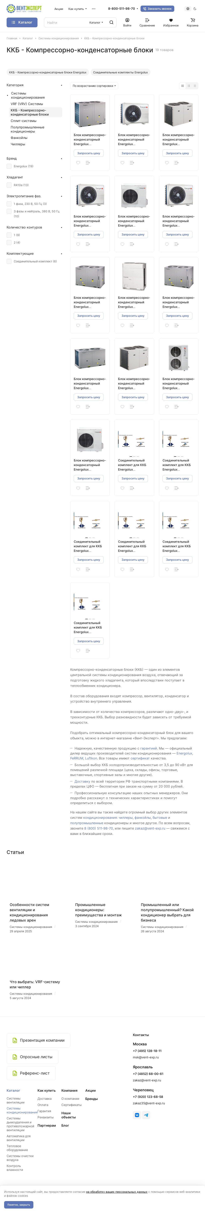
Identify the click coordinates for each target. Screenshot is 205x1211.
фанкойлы (143, 817)
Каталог (13, 1090)
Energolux (184, 753)
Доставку (82, 781)
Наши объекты (68, 1115)
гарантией (148, 748)
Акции (90, 1090)
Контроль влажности (15, 1168)
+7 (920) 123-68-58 (148, 1097)
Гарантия (44, 1111)
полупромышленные (86, 823)
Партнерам (46, 1125)
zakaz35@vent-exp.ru (149, 1103)
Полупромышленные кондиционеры (27, 129)
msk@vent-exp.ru (146, 1057)
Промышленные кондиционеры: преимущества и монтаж (98, 910)
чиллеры (126, 817)
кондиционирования (100, 817)
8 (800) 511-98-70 (98, 828)
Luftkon (91, 758)
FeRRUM (76, 758)
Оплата (42, 1105)
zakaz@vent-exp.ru (150, 828)
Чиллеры (18, 144)
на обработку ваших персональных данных (117, 1191)
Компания (69, 1090)
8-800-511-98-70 (121, 9)
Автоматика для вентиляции (18, 1138)
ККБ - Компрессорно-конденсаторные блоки (30, 112)
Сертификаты (71, 1105)
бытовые (160, 817)
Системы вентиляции (16, 1100)
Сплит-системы (23, 121)
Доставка (44, 1099)
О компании (70, 1099)
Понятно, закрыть (18, 1204)
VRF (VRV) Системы (27, 104)
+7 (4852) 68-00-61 (148, 1074)
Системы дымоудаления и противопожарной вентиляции (20, 1124)
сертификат (140, 758)
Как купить (46, 1090)
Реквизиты (45, 1117)
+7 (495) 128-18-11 (147, 1051)
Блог (65, 1125)
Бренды (91, 1099)
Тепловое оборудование (17, 1148)
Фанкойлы (19, 138)
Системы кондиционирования (28, 95)
